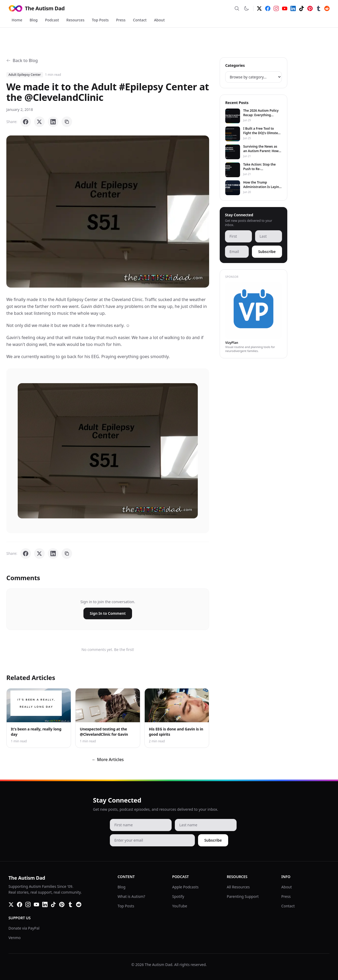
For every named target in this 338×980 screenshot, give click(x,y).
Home (17, 19)
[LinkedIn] (293, 8)
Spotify (178, 896)
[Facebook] (267, 8)
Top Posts (100, 19)
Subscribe (267, 251)
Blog (33, 19)
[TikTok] (301, 8)
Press (121, 19)
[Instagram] (276, 8)
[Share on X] (39, 121)
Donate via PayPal (23, 928)
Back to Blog (22, 60)
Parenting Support (243, 896)
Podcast (52, 19)
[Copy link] (67, 121)
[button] (107, 211)
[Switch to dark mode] (246, 8)
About (159, 19)
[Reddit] (327, 8)
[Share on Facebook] (25, 121)
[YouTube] (284, 8)
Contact (140, 19)
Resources (75, 19)
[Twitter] (259, 8)
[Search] (237, 8)
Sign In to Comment (108, 613)
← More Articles (108, 759)
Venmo (14, 937)
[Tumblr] (318, 8)
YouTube (179, 905)
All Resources (238, 886)
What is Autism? (131, 896)
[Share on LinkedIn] (53, 121)
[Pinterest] (310, 8)
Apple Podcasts (185, 886)
